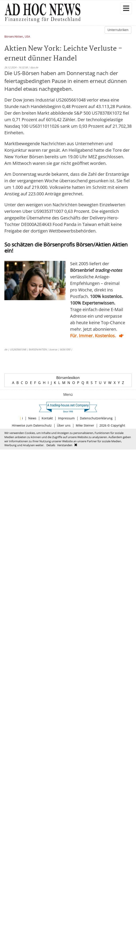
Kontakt (47, 418)
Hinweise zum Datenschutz (32, 425)
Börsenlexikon (68, 377)
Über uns (64, 425)
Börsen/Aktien (13, 36)
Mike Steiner (85, 425)
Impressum (66, 418)
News (32, 418)
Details (50, 445)
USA (27, 36)
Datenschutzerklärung (96, 418)
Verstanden (64, 445)
